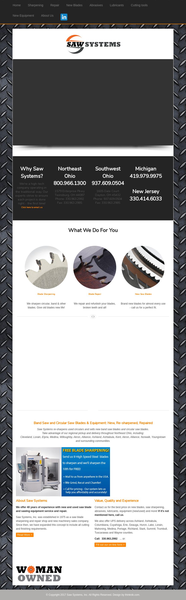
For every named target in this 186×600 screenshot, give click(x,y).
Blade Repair (94, 294)
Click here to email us (31, 207)
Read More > (24, 534)
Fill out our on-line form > (110, 544)
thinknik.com (132, 594)
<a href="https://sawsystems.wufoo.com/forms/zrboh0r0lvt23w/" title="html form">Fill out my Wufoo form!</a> (93, 369)
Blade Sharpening (46, 294)
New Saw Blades (143, 294)
